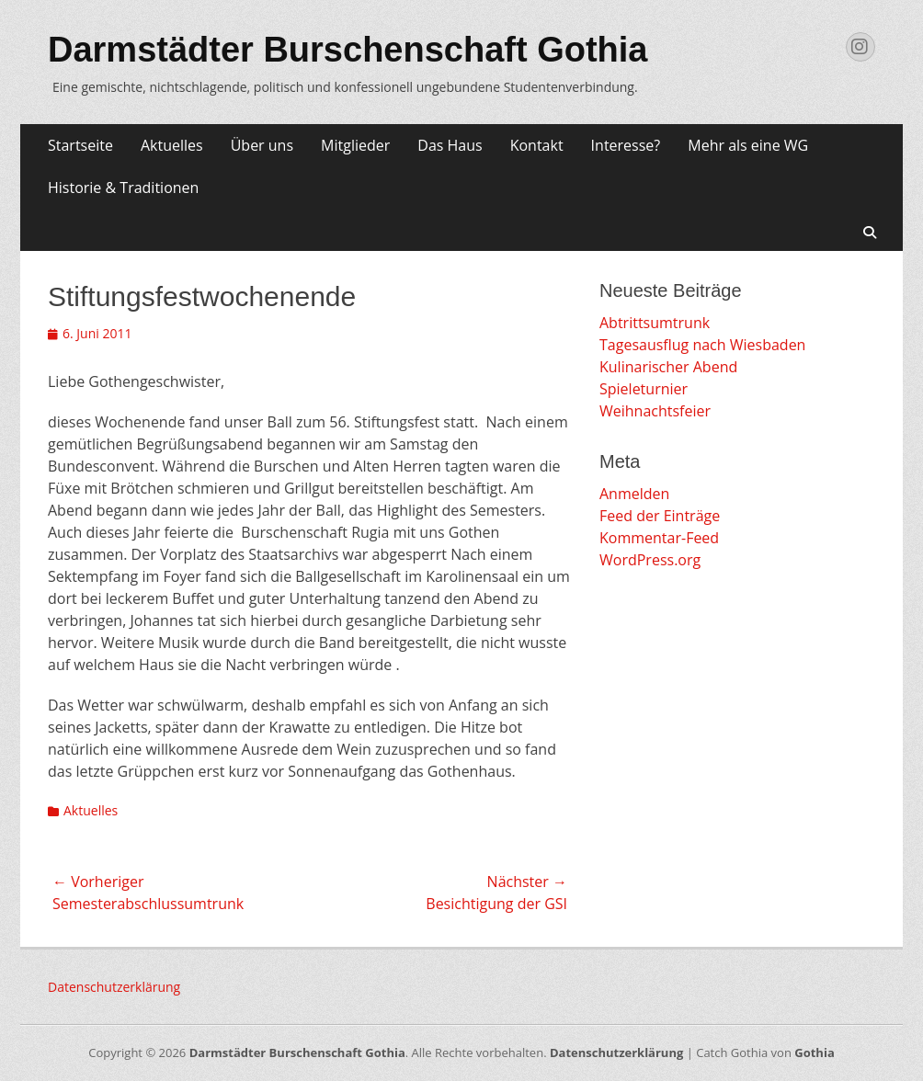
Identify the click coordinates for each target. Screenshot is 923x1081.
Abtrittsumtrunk (654, 323)
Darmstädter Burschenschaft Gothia (348, 49)
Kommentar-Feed (659, 538)
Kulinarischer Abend (668, 367)
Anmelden (634, 494)
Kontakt (537, 145)
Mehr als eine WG (748, 145)
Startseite (80, 145)
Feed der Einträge (659, 516)
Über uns (262, 145)
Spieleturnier (643, 389)
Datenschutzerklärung (114, 987)
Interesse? (626, 145)
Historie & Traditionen (123, 187)
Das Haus (449, 145)
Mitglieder (355, 145)
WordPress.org (650, 560)
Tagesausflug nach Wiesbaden (702, 345)
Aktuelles (172, 145)
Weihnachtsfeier (655, 411)
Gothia (814, 1052)
